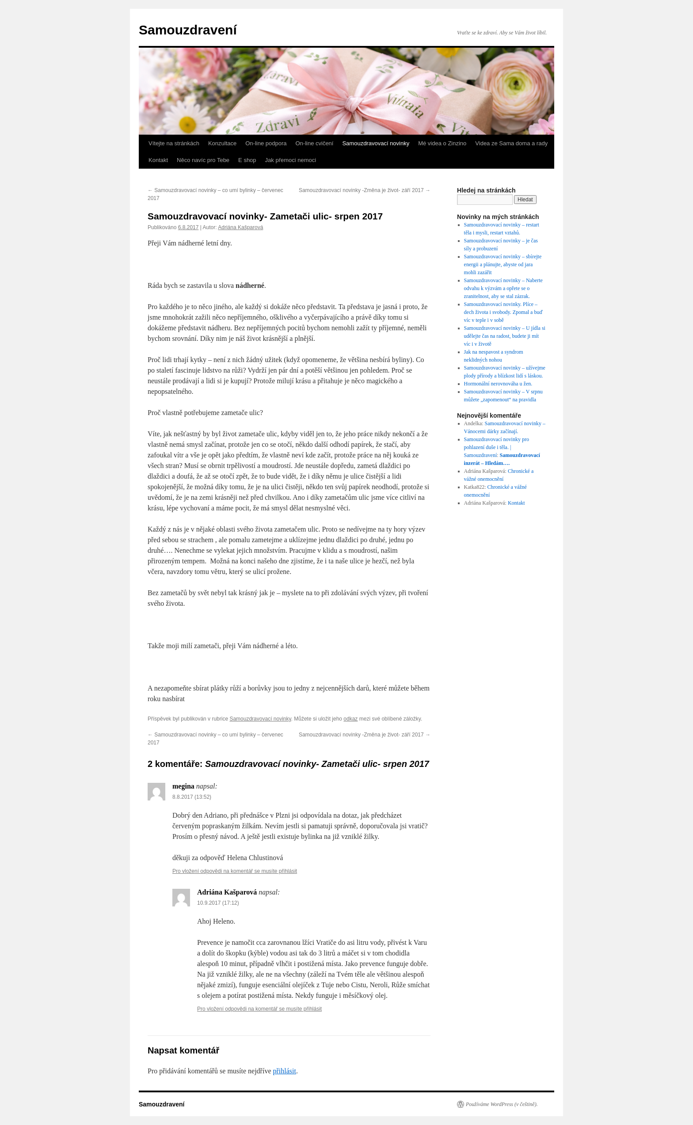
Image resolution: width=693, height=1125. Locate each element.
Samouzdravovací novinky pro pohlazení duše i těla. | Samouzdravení (496, 447)
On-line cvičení (314, 143)
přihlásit (284, 1071)
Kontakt (158, 160)
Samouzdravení (188, 30)
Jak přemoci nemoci (290, 160)
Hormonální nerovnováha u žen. (498, 384)
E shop (247, 160)
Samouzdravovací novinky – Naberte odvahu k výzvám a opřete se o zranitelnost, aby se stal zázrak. (503, 288)
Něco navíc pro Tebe (203, 160)
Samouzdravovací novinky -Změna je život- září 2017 (364, 190)
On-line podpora (265, 143)
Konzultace (222, 143)
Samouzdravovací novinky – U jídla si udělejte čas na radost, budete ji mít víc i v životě (504, 336)
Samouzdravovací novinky (375, 143)
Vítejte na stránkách (173, 143)
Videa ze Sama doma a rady (511, 143)
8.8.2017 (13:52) (191, 797)
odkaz (350, 719)
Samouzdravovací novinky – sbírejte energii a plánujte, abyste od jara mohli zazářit (503, 264)
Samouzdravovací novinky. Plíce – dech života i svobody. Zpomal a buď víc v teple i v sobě (503, 312)
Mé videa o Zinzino (442, 143)
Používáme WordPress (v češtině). (502, 1104)
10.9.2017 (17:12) (218, 903)
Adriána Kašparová (240, 227)
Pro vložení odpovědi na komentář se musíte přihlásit (234, 871)
